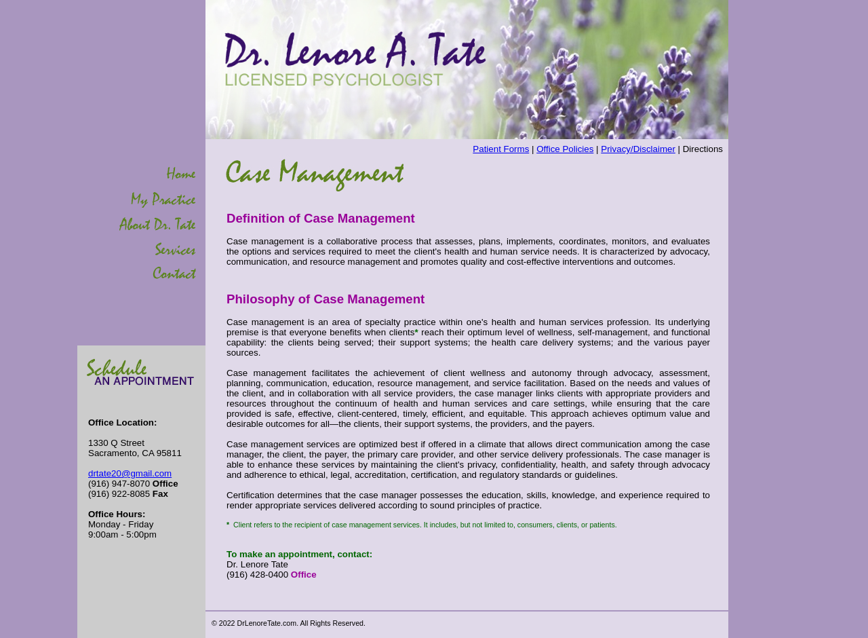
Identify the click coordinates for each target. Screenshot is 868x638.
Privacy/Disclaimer (638, 149)
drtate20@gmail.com (130, 473)
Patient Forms (501, 149)
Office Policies (564, 149)
